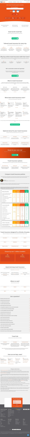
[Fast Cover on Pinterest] (26, 409)
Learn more (1, 107)
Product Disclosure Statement (5, 370)
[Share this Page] (28, 409)
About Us (24, 420)
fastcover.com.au (22, 380)
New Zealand (1, 425)
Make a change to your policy (11, 410)
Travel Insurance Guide (2, 420)
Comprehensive (9, 420)
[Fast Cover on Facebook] (23, 409)
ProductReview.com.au (4, 274)
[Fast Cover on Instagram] (27, 409)
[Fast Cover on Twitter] (24, 409)
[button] (28, 435)
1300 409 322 (1, 411)
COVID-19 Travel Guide (2, 426)
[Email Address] (17, 403)
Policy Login (28, 0)
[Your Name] (17, 401)
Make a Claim (25, 0)
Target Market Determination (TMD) (5, 433)
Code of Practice (17, 420)
